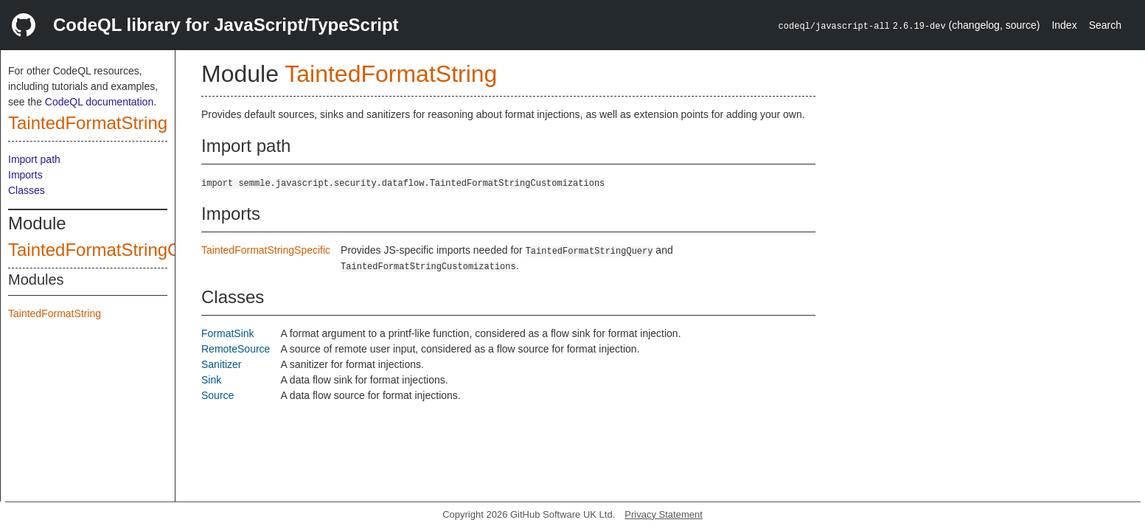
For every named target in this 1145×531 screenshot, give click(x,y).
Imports (25, 175)
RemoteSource (235, 349)
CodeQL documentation (99, 102)
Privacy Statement (663, 514)
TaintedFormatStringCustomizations (148, 250)
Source (217, 395)
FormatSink (227, 333)
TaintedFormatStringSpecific (265, 250)
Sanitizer (221, 364)
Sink (211, 380)
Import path (34, 159)
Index (1063, 25)
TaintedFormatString (87, 123)
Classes (26, 190)
